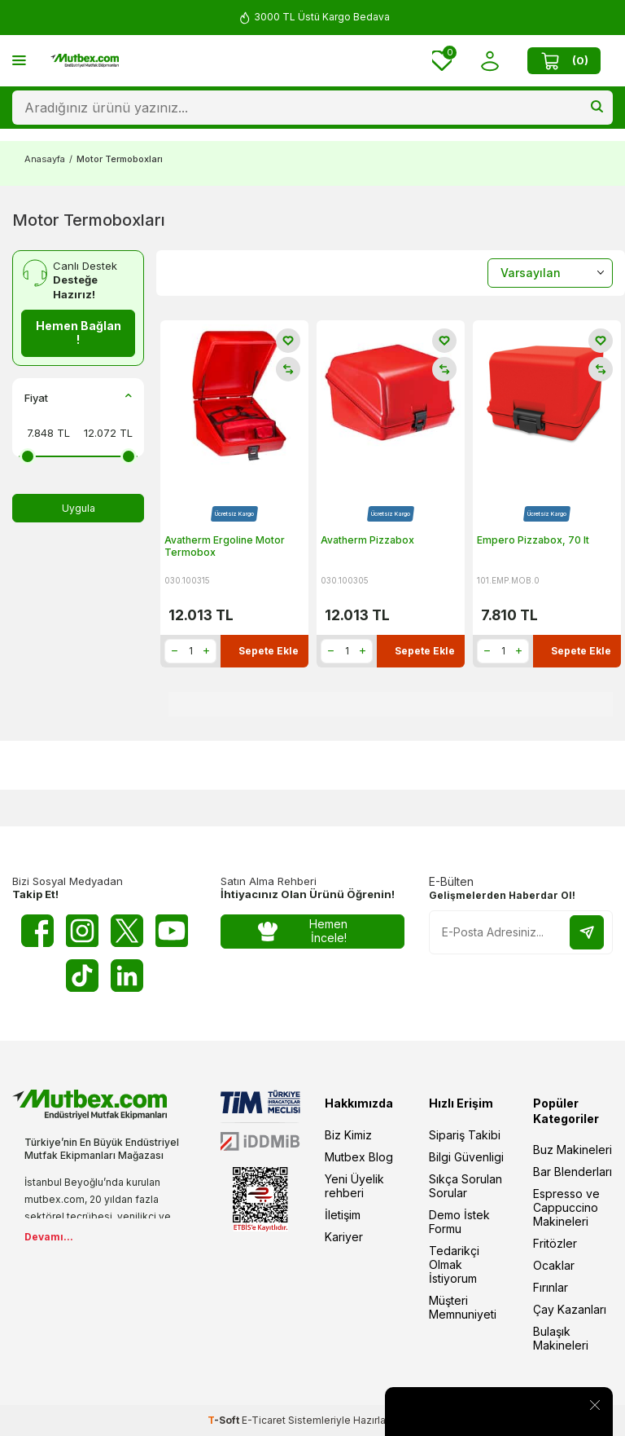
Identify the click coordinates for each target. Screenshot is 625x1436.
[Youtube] (171, 930)
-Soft (225, 1420)
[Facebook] (37, 930)
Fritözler (555, 1243)
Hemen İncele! (302, 931)
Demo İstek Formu (459, 1222)
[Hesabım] (489, 60)
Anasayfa (44, 159)
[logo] (84, 61)
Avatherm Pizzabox (367, 540)
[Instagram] (82, 930)
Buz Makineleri (572, 1149)
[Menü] (19, 60)
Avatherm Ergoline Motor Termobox (224, 546)
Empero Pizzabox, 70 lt (533, 540)
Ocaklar (554, 1265)
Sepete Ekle (268, 651)
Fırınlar (550, 1287)
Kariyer (344, 1237)
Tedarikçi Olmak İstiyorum (454, 1264)
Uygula (78, 508)
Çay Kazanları (569, 1309)
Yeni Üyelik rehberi (354, 1186)
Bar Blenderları (572, 1171)
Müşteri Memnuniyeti (462, 1307)
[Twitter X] (127, 930)
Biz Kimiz (348, 1135)
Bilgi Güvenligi (466, 1157)
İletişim (343, 1215)
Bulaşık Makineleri (560, 1338)
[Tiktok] (82, 975)
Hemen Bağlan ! (78, 332)
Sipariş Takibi (464, 1135)
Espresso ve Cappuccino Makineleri (566, 1207)
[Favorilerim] (442, 61)
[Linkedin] (127, 975)
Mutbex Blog (359, 1157)
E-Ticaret (264, 1420)
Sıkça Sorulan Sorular (465, 1186)
